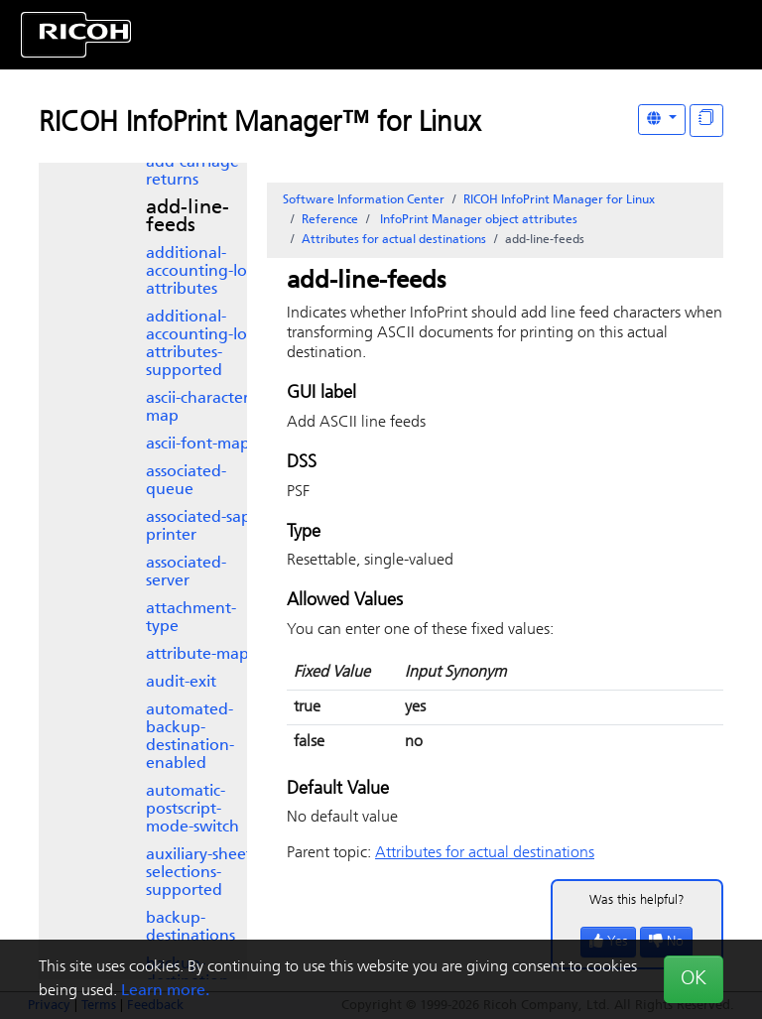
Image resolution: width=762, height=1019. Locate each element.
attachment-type (191, 618)
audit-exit (181, 683)
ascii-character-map (200, 408)
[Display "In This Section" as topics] (706, 120)
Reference (330, 220)
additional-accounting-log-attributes (204, 272)
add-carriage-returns (195, 172)
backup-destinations (190, 928)
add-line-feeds (187, 217)
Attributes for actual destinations (394, 240)
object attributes (477, 220)
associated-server (186, 572)
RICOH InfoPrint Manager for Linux (559, 200)
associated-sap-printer (201, 527)
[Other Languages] (662, 119)
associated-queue (186, 481)
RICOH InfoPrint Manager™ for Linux (259, 124)
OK (693, 979)
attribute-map (197, 655)
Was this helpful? (637, 900)
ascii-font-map (198, 444)
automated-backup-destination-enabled (190, 737)
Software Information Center (363, 200)
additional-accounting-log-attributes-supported (204, 344)
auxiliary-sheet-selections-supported (201, 873)
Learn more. (165, 991)
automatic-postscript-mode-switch (192, 809)
